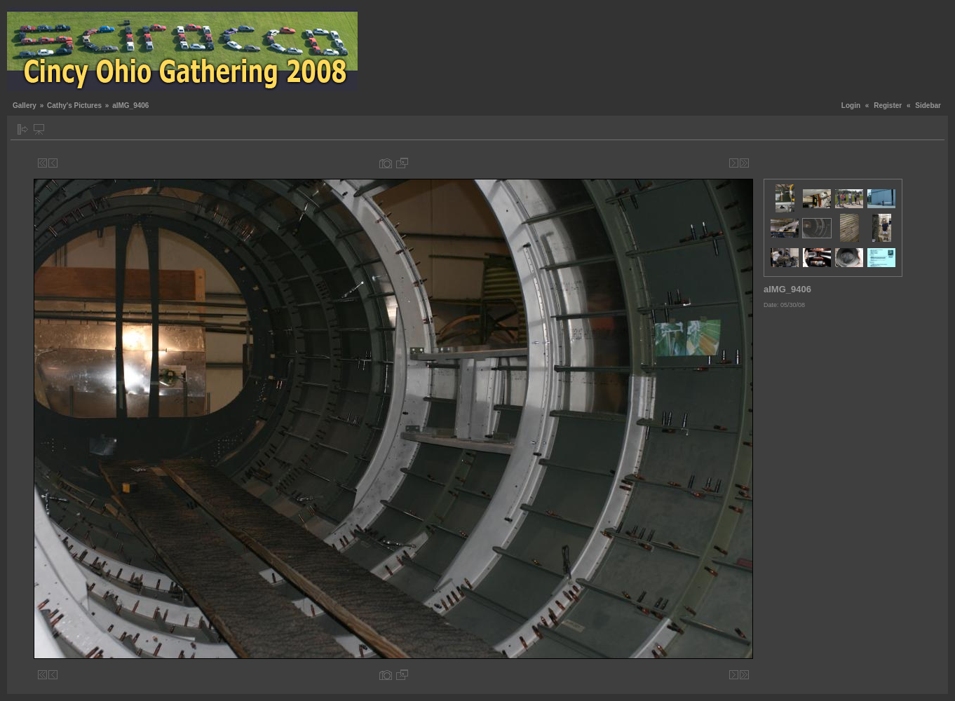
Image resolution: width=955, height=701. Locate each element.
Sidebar (928, 105)
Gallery (24, 105)
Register (888, 105)
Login (850, 105)
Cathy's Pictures (74, 105)
